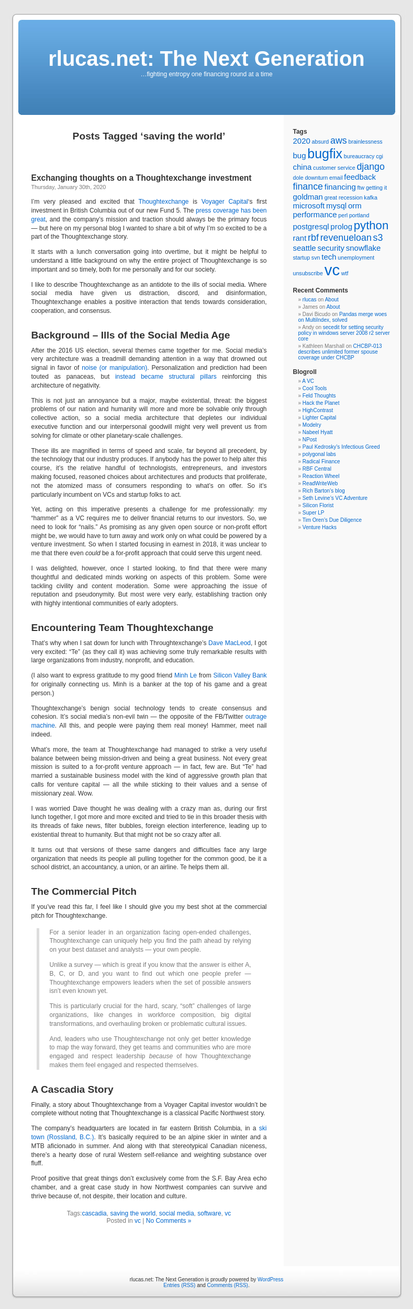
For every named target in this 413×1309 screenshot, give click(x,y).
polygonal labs (319, 454)
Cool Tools (315, 388)
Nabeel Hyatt (318, 432)
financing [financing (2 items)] (340, 186)
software (209, 1213)
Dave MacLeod (229, 643)
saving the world (132, 1213)
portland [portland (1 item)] (359, 215)
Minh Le (185, 675)
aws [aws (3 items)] (338, 140)
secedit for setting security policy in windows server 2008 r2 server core (344, 333)
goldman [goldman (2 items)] (308, 196)
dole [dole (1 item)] (298, 177)
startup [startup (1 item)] (301, 257)
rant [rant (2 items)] (300, 237)
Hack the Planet (321, 403)
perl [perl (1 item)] (343, 215)
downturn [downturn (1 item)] (316, 177)
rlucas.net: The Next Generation (206, 58)
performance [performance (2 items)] (315, 214)
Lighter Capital (319, 417)
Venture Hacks (320, 527)
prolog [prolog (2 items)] (341, 226)
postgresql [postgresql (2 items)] (311, 226)
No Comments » (169, 1220)
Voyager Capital (225, 201)
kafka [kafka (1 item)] (370, 197)
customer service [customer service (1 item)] (334, 168)
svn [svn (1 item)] (315, 257)
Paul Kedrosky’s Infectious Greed (341, 447)
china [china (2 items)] (302, 166)
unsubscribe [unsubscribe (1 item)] (308, 273)
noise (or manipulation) (114, 367)
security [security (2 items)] (330, 247)
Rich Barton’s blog (324, 491)
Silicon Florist (318, 505)
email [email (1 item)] (335, 177)
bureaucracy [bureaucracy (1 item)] (359, 156)
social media (176, 1213)
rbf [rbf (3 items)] (313, 237)
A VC (308, 381)
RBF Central (317, 469)
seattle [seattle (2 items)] (304, 247)
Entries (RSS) (179, 1285)
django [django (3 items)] (370, 166)
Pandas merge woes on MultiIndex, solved (342, 317)
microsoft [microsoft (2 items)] (309, 205)
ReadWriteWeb (320, 483)
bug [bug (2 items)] (299, 155)
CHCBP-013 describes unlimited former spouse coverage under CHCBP (340, 351)
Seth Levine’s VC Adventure (335, 498)
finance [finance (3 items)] (308, 186)
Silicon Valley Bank (240, 675)
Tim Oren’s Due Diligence (332, 520)
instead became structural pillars (166, 376)
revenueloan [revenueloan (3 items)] (346, 237)
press (203, 210)
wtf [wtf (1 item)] (345, 273)
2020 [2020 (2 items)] (301, 140)
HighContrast (318, 410)
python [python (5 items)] (371, 225)
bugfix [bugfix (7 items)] (324, 153)
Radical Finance (321, 461)
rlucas (310, 299)
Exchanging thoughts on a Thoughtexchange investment (141, 177)
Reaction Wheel (321, 476)
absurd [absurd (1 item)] (320, 141)
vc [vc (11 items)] (332, 269)
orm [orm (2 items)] (355, 205)
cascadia (94, 1213)
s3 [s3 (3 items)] (378, 237)
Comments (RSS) (227, 1285)
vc (228, 1213)
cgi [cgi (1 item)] (379, 156)
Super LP (314, 513)
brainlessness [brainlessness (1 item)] (365, 141)
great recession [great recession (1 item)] (344, 197)
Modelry (312, 425)
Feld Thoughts (319, 396)
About (332, 299)
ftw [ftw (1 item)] (360, 187)
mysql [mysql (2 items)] (336, 205)
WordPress (270, 1279)
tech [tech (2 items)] (328, 256)
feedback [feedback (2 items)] (360, 176)
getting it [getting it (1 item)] (376, 187)
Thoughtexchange (163, 201)
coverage (226, 210)
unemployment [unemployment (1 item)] (356, 257)
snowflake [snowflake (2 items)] (363, 247)
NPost (310, 439)
